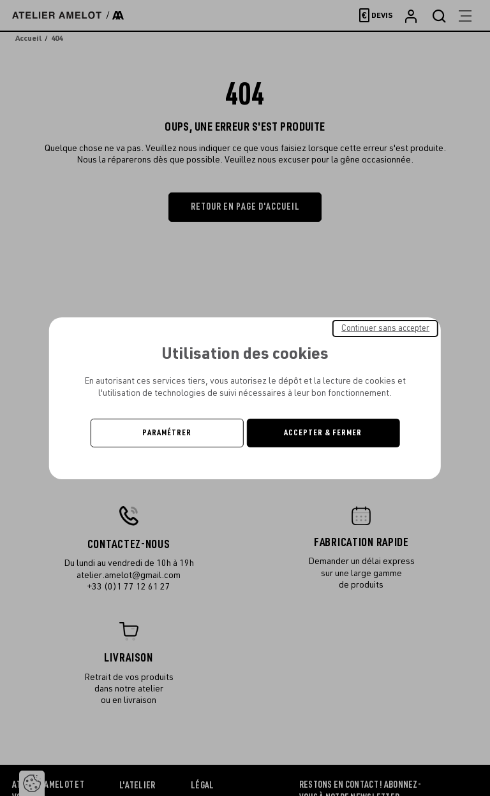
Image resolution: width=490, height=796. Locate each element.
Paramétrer (166, 433)
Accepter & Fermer (323, 433)
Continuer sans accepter (385, 327)
